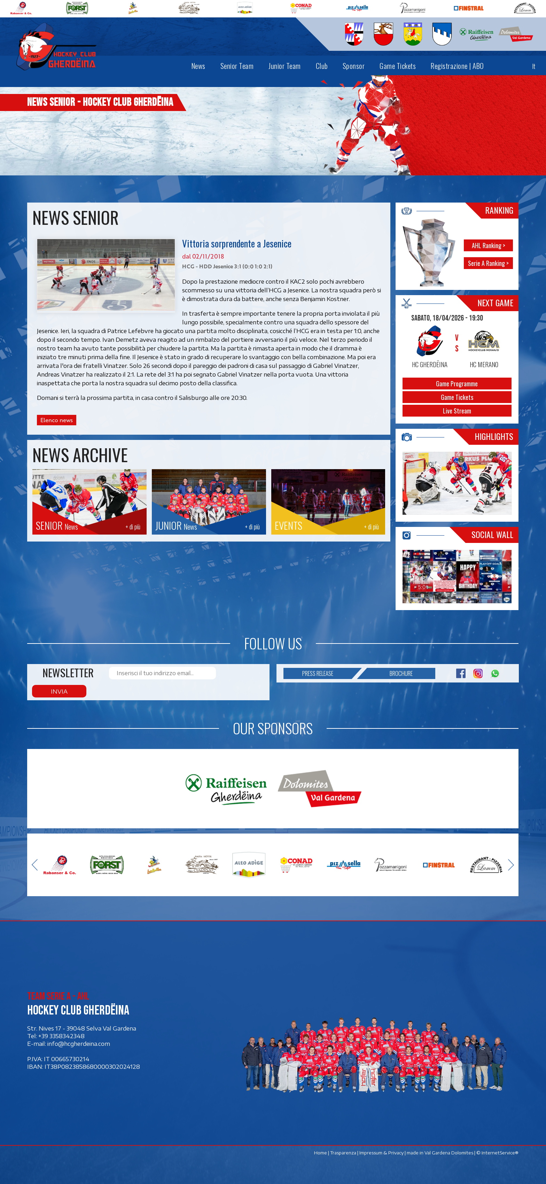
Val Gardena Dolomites (449, 1149)
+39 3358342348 (61, 1032)
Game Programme (457, 383)
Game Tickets (457, 397)
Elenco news (56, 420)
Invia (237, 688)
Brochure (390, 687)
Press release (327, 687)
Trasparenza (343, 1149)
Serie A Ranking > (488, 263)
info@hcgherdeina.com (78, 1040)
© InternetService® (498, 1149)
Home (320, 1149)
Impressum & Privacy (382, 1149)
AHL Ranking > (488, 245)
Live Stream (457, 410)
